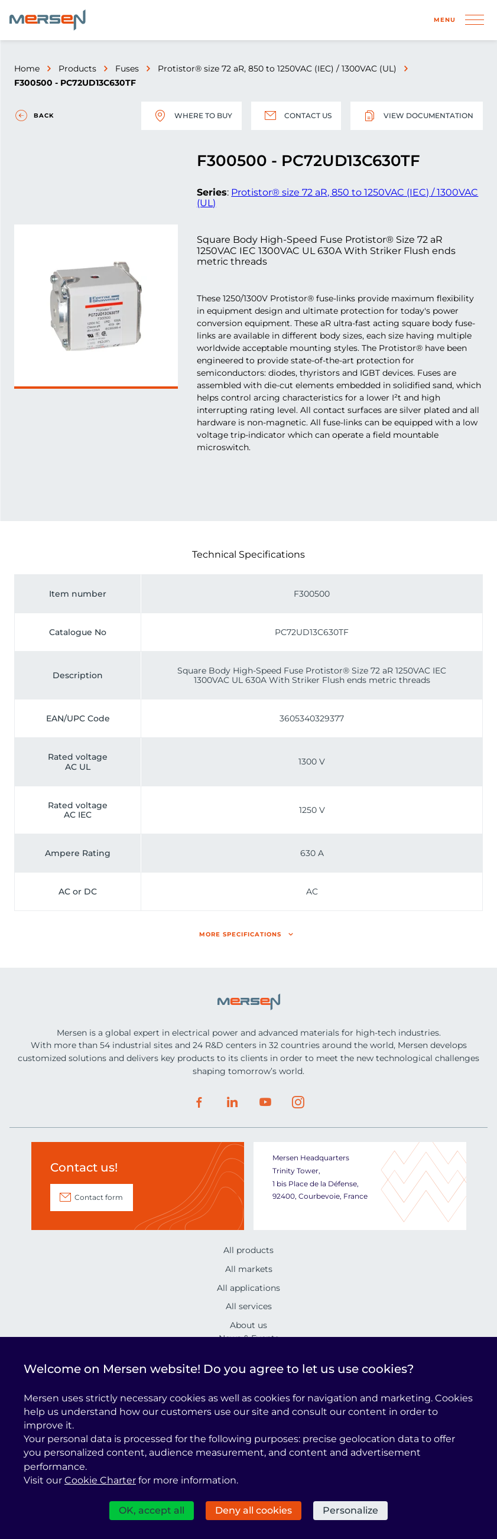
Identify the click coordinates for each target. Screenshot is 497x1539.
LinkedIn (232, 1102)
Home (27, 68)
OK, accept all (151, 1510)
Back (44, 115)
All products (248, 1250)
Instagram (298, 1102)
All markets (248, 1269)
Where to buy (191, 115)
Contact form (98, 1197)
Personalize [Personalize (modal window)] (350, 1510)
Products (77, 68)
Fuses (127, 68)
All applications (248, 1288)
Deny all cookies (253, 1510)
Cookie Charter (100, 1480)
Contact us (296, 115)
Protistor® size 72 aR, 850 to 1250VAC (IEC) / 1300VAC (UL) (277, 68)
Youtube (265, 1102)
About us (248, 1325)
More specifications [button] (240, 934)
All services (249, 1306)
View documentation (416, 115)
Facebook (199, 1102)
